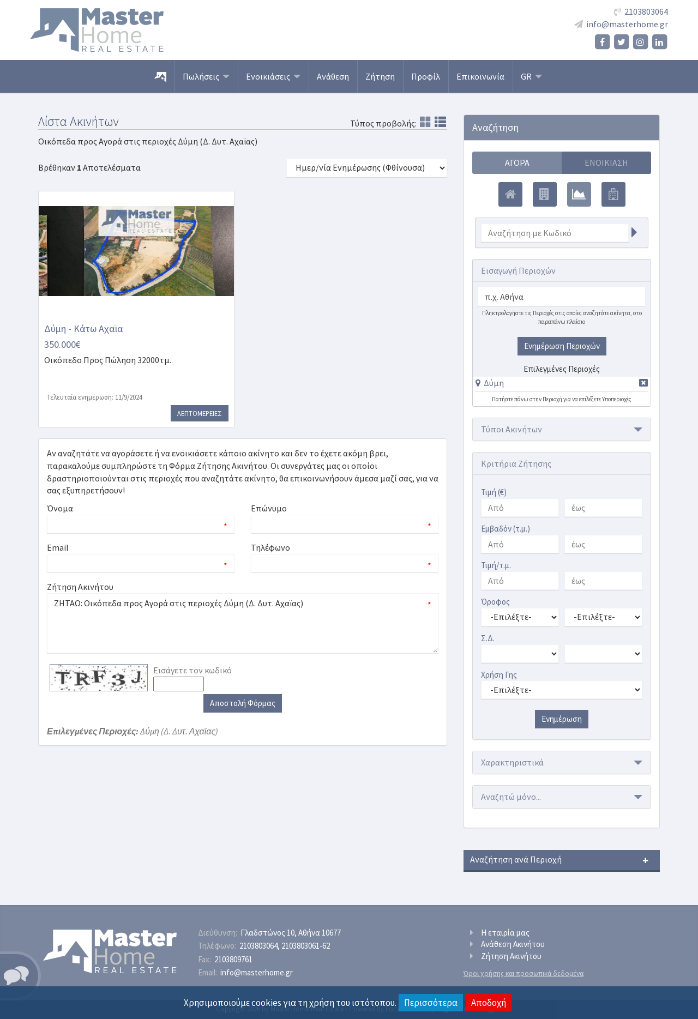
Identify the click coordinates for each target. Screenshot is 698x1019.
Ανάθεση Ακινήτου (513, 944)
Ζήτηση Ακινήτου (511, 956)
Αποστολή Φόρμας (242, 703)
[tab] (562, 385)
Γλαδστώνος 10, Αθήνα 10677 (290, 932)
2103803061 (305, 945)
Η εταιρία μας (505, 932)
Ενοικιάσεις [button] (273, 76)
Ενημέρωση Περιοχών (562, 346)
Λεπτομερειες (199, 413)
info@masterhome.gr (627, 24)
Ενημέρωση (561, 719)
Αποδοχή (488, 1003)
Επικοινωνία (480, 76)
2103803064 (646, 11)
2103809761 (233, 959)
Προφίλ (425, 76)
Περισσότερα (431, 1003)
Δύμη (494, 382)
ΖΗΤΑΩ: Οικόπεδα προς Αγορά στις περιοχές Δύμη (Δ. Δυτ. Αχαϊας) (242, 623)
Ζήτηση (380, 76)
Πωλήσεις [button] (206, 76)
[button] (490, 382)
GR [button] (531, 76)
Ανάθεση (333, 76)
